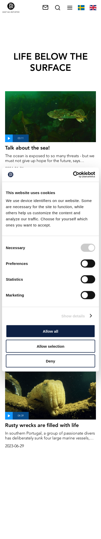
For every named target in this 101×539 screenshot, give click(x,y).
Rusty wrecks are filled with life (42, 425)
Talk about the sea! (27, 148)
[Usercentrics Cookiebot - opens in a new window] (73, 174)
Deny (50, 361)
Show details (73, 316)
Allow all (50, 331)
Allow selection (50, 346)
